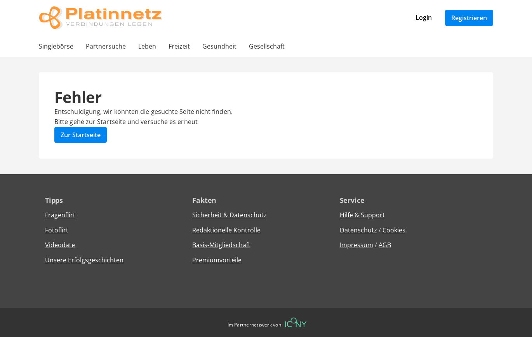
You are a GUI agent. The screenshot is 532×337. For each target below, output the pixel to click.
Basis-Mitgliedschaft (221, 245)
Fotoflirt (56, 230)
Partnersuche (106, 46)
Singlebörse (56, 46)
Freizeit (179, 46)
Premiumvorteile (217, 260)
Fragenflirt (60, 215)
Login (424, 17)
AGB (385, 245)
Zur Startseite (81, 135)
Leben (147, 46)
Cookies (393, 230)
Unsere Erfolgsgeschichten (84, 260)
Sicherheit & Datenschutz (229, 215)
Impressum (356, 245)
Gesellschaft (267, 46)
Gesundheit (219, 46)
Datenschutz (358, 230)
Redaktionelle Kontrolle (226, 230)
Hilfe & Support (362, 215)
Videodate (60, 245)
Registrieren (469, 18)
